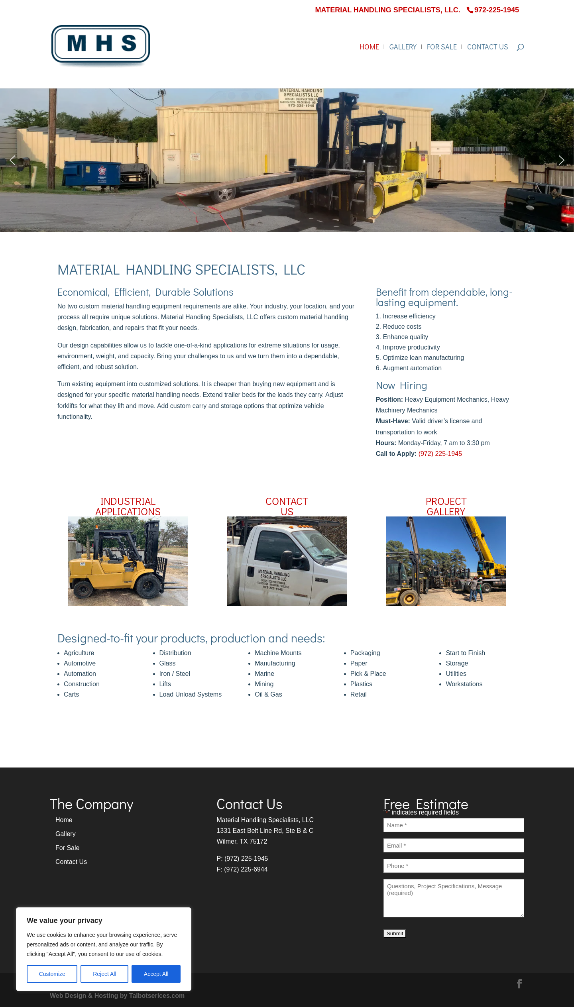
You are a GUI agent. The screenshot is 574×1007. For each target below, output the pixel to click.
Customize (52, 974)
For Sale (442, 47)
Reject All (104, 974)
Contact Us (487, 47)
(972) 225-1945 (440, 453)
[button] (12, 160)
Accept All (156, 974)
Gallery (403, 47)
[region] (103, 949)
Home (369, 47)
